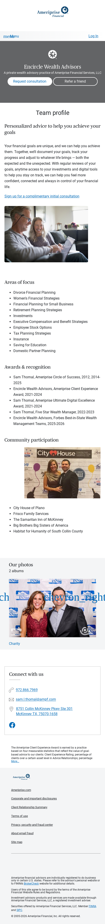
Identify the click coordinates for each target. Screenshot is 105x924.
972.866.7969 (27, 689)
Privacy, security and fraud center (32, 823)
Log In (93, 36)
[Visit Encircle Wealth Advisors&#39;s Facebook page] (12, 724)
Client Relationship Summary (29, 806)
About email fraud (22, 832)
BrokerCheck (31, 882)
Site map (16, 841)
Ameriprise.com (21, 789)
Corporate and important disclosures (34, 797)
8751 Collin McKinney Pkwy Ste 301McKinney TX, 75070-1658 (44, 710)
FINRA (92, 905)
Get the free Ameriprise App (56, 864)
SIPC (19, 909)
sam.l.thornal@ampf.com (36, 698)
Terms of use (19, 815)
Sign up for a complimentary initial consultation (41, 196)
